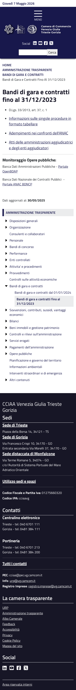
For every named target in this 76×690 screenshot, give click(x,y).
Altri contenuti (20, 379)
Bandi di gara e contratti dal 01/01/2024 (43, 292)
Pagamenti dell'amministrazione (32, 347)
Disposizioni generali (24, 220)
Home (7, 65)
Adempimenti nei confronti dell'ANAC (38, 133)
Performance (18, 253)
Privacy (7, 635)
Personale (16, 240)
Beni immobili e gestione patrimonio (34, 327)
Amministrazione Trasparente (27, 69)
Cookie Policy (11, 640)
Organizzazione (20, 227)
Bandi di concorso (22, 246)
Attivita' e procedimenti (26, 266)
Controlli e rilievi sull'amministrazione (36, 334)
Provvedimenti (20, 273)
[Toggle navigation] (38, 15)
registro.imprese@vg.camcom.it (50, 586)
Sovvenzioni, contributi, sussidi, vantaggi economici (38, 312)
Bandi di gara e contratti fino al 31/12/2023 (38, 301)
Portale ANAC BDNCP (17, 184)
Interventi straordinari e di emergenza (36, 373)
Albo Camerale (12, 618)
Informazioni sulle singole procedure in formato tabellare (40, 121)
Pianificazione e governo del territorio (35, 360)
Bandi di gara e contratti (26, 286)
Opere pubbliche (21, 353)
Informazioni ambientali (26, 366)
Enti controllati (20, 259)
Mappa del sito (12, 646)
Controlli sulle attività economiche (33, 279)
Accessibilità (10, 629)
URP (5, 607)
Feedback (8, 624)
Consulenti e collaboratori (27, 233)
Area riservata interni (17, 684)
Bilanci (14, 321)
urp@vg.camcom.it (22, 580)
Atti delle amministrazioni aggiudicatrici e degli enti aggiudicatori (41, 145)
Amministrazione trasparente (31, 212)
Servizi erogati (19, 340)
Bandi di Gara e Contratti (22, 74)
